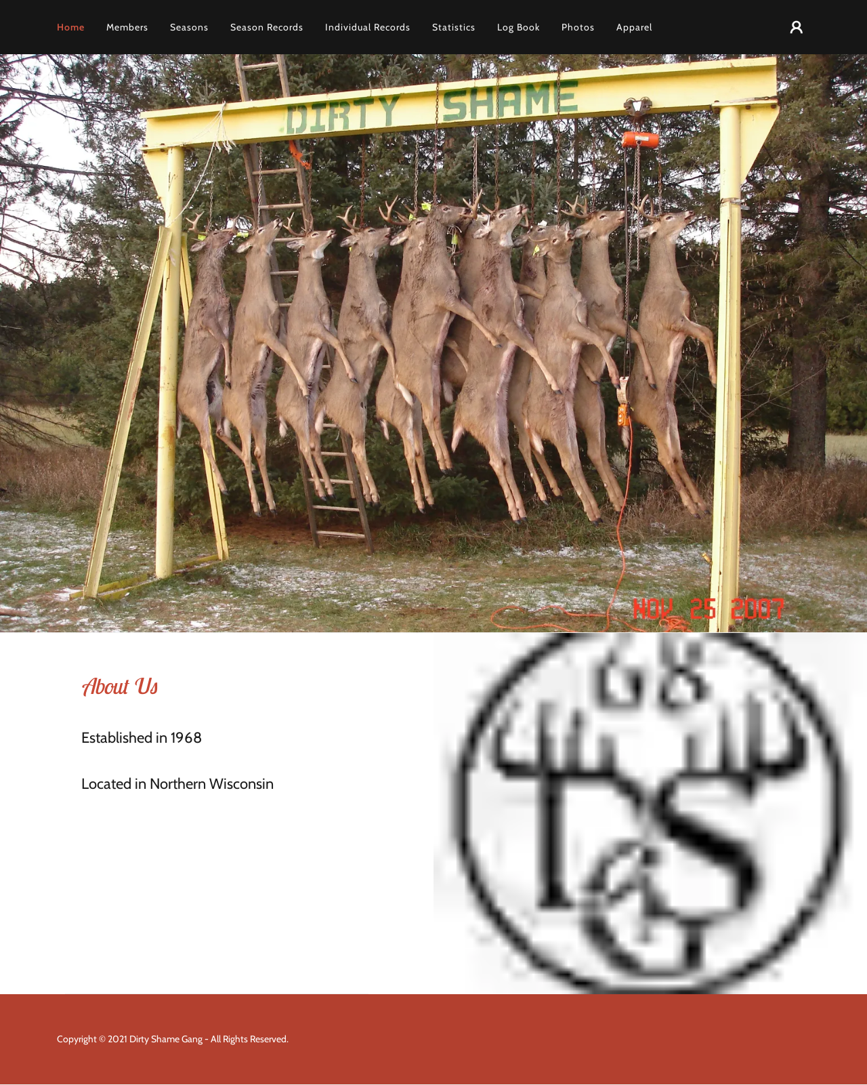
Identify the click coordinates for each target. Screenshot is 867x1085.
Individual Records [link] (367, 27)
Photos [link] (578, 27)
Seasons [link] (189, 27)
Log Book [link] (518, 27)
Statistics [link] (453, 27)
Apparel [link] (634, 27)
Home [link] (71, 27)
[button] (796, 27)
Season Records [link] (266, 27)
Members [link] (127, 27)
